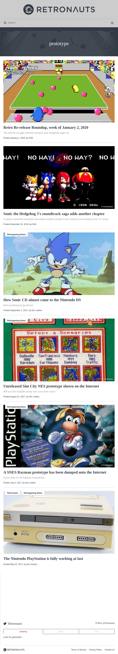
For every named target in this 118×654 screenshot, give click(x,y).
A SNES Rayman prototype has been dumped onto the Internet (54, 472)
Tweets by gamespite (12, 637)
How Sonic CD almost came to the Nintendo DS (42, 300)
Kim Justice (37, 310)
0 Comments (107, 379)
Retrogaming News (16, 234)
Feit (97, 631)
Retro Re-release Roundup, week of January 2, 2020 (45, 127)
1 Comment (107, 120)
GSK (31, 138)
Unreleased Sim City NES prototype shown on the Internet (51, 386)
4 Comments (107, 206)
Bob (61, 631)
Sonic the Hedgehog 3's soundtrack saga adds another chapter (54, 214)
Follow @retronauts (105, 623)
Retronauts (12, 493)
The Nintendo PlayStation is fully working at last (43, 558)
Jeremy (23, 631)
